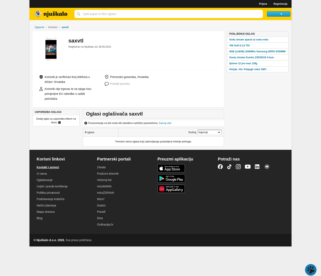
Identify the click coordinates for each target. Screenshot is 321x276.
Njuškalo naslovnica (51, 14)
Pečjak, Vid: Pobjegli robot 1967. (248, 69)
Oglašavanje (45, 180)
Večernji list (104, 180)
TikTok (229, 166)
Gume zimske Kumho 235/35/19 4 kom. (251, 57)
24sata (101, 167)
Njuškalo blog (266, 166)
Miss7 (101, 199)
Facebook (220, 166)
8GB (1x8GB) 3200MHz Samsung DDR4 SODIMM (257, 51)
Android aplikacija (171, 178)
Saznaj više (165, 123)
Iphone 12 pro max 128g (243, 63)
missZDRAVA (105, 192)
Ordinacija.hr (105, 224)
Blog (39, 218)
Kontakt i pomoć (48, 167)
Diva (100, 218)
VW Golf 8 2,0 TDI (239, 45)
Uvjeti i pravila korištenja (52, 186)
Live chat (311, 270)
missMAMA (104, 186)
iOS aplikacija (171, 168)
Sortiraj (192, 132)
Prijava (263, 3)
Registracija (280, 3)
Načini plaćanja (46, 205)
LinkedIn (257, 166)
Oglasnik (39, 27)
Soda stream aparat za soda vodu (248, 39)
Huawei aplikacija (171, 189)
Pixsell (101, 211)
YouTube (248, 166)
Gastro (101, 205)
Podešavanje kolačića (50, 199)
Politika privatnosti (48, 192)
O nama (42, 173)
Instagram (238, 166)
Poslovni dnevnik (108, 173)
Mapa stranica (46, 211)
